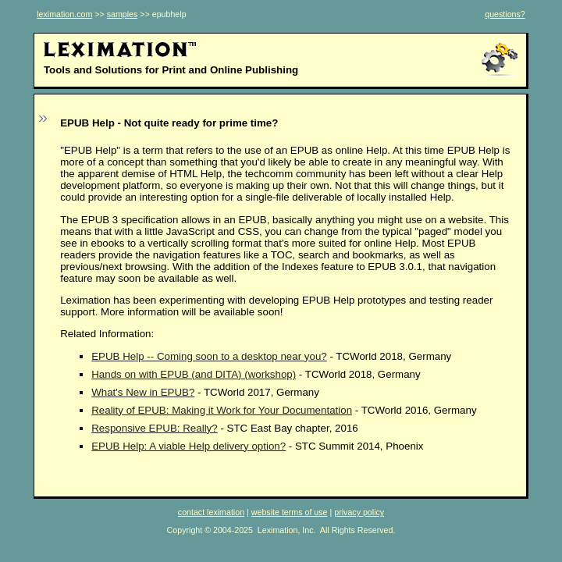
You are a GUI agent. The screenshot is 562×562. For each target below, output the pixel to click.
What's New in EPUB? (142, 392)
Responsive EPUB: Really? (154, 428)
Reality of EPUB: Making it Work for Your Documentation (221, 410)
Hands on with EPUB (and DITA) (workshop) (193, 374)
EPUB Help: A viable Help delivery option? (188, 446)
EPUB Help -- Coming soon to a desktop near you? (209, 356)
